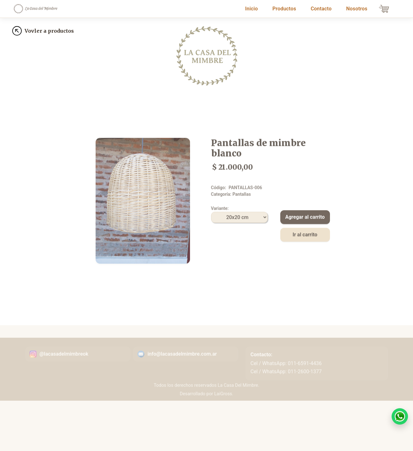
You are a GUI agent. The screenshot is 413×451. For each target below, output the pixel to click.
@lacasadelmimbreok (64, 362)
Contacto (321, 9)
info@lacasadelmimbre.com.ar (182, 362)
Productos (284, 9)
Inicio (252, 8)
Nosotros (356, 9)
